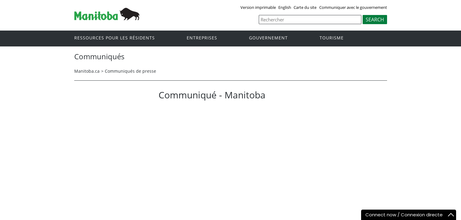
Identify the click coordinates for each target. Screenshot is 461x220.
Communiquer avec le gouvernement (353, 7)
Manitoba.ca (87, 71)
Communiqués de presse (130, 71)
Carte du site (305, 7)
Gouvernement (268, 38)
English (284, 7)
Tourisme (332, 38)
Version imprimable (258, 7)
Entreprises (202, 38)
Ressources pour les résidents (114, 38)
